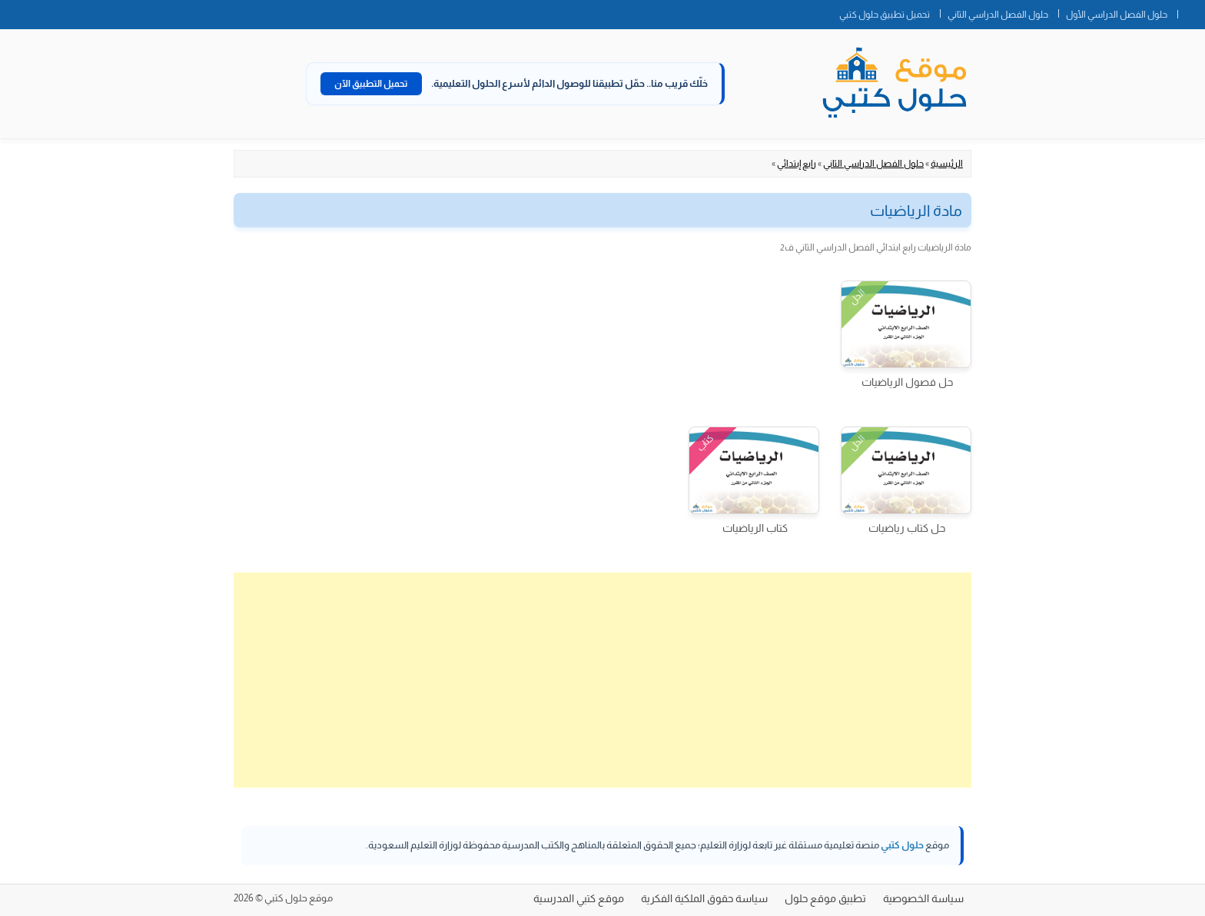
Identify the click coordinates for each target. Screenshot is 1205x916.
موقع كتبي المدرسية (578, 898)
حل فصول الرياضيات (907, 382)
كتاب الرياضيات (755, 528)
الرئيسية (947, 163)
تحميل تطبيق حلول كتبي (884, 14)
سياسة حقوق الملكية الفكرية (704, 898)
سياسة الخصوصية (923, 898)
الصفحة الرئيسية (1191, 12)
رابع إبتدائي (796, 163)
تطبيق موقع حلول (825, 898)
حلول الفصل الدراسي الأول (1116, 14)
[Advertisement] (602, 680)
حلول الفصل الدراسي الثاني (998, 14)
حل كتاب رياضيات (906, 528)
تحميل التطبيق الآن (371, 83)
